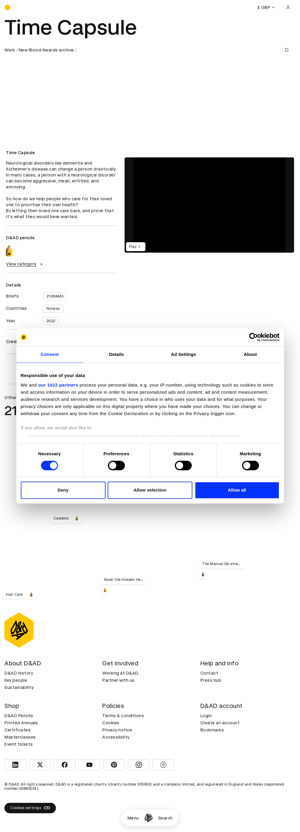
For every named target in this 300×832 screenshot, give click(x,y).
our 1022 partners (58, 384)
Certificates (17, 730)
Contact (209, 673)
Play (135, 247)
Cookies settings (30, 808)
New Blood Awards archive (46, 50)
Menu (133, 818)
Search (165, 818)
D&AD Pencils (18, 715)
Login (206, 715)
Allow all (237, 490)
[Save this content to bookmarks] (286, 50)
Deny (62, 490)
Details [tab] (116, 354)
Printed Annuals (21, 722)
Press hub (211, 680)
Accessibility (116, 737)
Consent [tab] (50, 354)
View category (25, 264)
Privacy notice (117, 730)
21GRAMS (55, 296)
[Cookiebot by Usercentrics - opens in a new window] (253, 337)
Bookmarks (212, 730)
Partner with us (118, 680)
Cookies (111, 722)
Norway (53, 308)
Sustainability (19, 687)
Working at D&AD (120, 673)
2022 (50, 321)
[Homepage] (148, 818)
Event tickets (18, 744)
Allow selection (150, 490)
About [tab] (250, 354)
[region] (209, 205)
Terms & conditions (123, 715)
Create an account (220, 722)
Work (9, 50)
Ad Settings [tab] (183, 354)
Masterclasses (20, 737)
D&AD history (18, 673)
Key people (15, 680)
